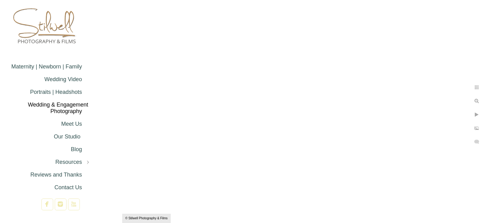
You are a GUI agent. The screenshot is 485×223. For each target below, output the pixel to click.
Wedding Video (63, 79)
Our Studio (68, 136)
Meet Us (71, 124)
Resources (68, 162)
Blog (76, 149)
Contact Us (68, 187)
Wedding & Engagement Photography (58, 108)
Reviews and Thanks (56, 175)
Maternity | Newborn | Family (46, 66)
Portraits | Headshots (56, 92)
